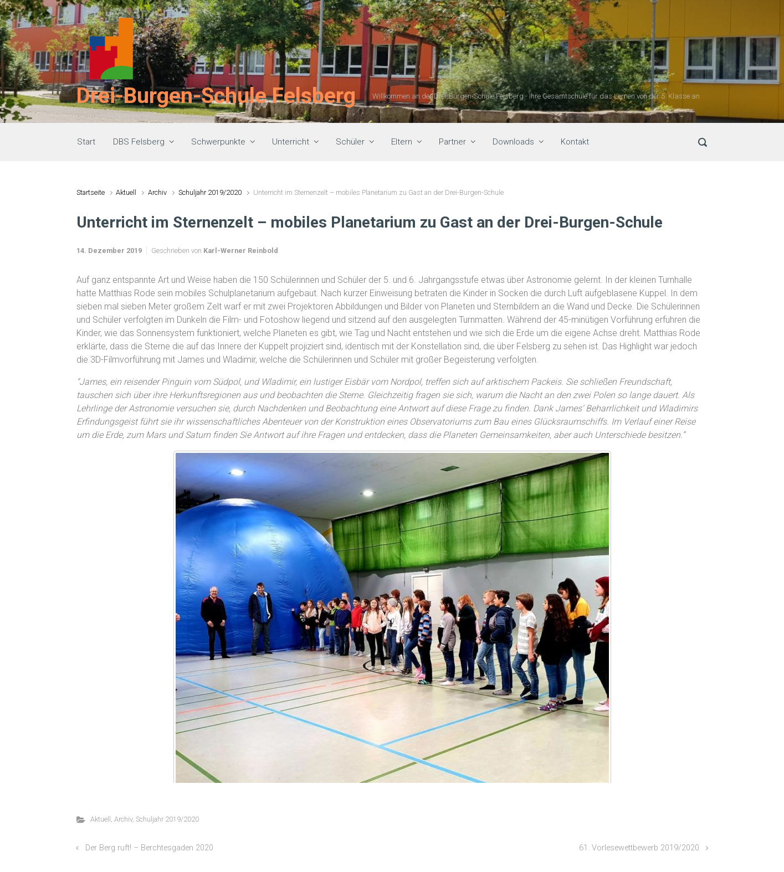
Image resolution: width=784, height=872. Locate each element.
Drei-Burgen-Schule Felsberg (216, 96)
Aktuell (126, 192)
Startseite (90, 192)
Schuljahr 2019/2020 (210, 192)
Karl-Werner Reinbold (240, 250)
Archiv (157, 192)
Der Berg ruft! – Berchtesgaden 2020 (149, 848)
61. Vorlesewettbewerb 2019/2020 (639, 848)
